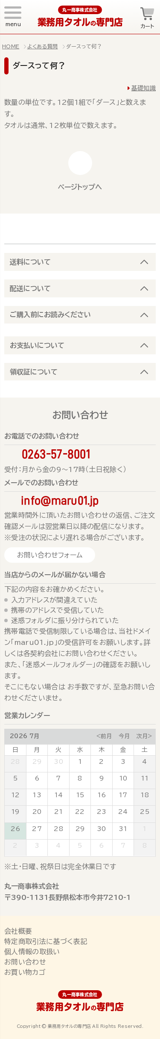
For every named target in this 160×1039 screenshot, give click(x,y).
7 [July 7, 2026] (58, 778)
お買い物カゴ (24, 972)
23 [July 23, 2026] (102, 812)
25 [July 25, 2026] (144, 812)
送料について (30, 261)
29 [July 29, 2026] (80, 829)
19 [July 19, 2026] (15, 812)
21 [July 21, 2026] (58, 812)
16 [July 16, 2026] (101, 795)
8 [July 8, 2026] (80, 778)
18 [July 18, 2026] (144, 795)
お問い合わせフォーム (49, 555)
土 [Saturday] (145, 750)
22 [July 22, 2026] (80, 812)
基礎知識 (143, 88)
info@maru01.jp (60, 501)
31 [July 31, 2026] (123, 829)
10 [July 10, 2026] (123, 778)
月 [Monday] (37, 750)
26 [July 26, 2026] (15, 829)
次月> (144, 736)
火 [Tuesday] (58, 750)
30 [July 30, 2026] (101, 829)
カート (147, 26)
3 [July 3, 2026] (123, 762)
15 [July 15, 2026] (80, 795)
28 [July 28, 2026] (58, 829)
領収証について (34, 371)
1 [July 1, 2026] (80, 762)
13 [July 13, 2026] (36, 795)
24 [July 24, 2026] (123, 812)
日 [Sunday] (15, 750)
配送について (30, 288)
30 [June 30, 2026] (58, 762)
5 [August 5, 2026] (80, 846)
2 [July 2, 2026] (101, 762)
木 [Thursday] (102, 750)
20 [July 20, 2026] (37, 812)
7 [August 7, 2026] (123, 846)
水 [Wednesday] (80, 750)
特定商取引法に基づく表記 (45, 941)
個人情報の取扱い (32, 951)
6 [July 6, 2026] (37, 778)
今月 (124, 736)
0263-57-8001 (56, 454)
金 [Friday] (123, 750)
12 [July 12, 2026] (15, 795)
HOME (10, 46)
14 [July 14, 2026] (58, 795)
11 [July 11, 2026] (145, 778)
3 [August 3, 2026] (37, 846)
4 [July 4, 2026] (144, 762)
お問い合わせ (25, 962)
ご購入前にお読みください (50, 314)
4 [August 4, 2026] (58, 846)
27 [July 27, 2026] (37, 829)
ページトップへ (80, 187)
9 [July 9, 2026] (101, 778)
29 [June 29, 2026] (37, 762)
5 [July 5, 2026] (15, 778)
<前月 (104, 736)
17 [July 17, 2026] (123, 795)
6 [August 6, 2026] (101, 846)
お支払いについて (37, 345)
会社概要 (18, 931)
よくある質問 (42, 46)
